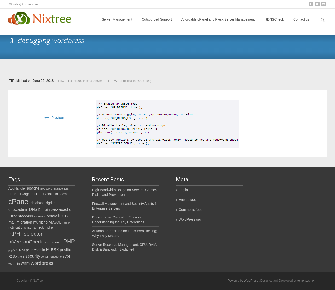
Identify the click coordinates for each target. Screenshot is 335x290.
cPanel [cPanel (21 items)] (19, 201)
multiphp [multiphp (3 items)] (40, 222)
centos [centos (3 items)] (40, 194)
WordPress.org (190, 219)
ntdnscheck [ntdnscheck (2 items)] (35, 227)
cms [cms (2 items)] (65, 194)
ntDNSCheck (274, 24)
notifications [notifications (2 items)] (17, 227)
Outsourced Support (157, 24)
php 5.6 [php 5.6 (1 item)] (12, 250)
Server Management (117, 24)
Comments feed (190, 209)
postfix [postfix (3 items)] (65, 250)
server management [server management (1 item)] (52, 256)
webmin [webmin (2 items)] (14, 264)
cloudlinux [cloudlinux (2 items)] (53, 194)
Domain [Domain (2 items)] (44, 209)
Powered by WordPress (243, 280)
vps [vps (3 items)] (68, 256)
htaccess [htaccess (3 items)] (25, 216)
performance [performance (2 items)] (53, 242)
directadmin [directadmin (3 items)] (18, 209)
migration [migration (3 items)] (24, 222)
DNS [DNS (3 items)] (33, 209)
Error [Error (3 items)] (12, 216)
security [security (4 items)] (32, 256)
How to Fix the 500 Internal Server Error (83, 81)
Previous (53, 118)
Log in (183, 190)
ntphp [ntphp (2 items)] (49, 227)
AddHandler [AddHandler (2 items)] (17, 188)
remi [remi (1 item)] (21, 256)
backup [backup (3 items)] (14, 194)
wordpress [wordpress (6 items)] (42, 263)
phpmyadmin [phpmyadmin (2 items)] (35, 250)
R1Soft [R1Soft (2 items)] (13, 256)
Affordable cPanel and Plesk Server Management (218, 24)
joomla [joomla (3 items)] (51, 216)
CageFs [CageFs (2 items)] (28, 194)
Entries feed (188, 200)
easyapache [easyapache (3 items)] (61, 209)
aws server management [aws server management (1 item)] (54, 188)
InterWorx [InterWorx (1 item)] (39, 216)
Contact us (301, 24)
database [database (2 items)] (38, 203)
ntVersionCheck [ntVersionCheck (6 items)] (25, 241)
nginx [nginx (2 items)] (66, 222)
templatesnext (306, 280)
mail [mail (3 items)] (11, 222)
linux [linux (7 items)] (63, 216)
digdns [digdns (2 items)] (50, 203)
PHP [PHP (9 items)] (69, 241)
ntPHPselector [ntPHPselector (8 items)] (25, 234)
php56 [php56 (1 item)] (21, 250)
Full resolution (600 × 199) (134, 81)
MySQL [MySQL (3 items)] (55, 222)
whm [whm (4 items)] (25, 263)
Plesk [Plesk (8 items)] (52, 249)
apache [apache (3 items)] (33, 188)
